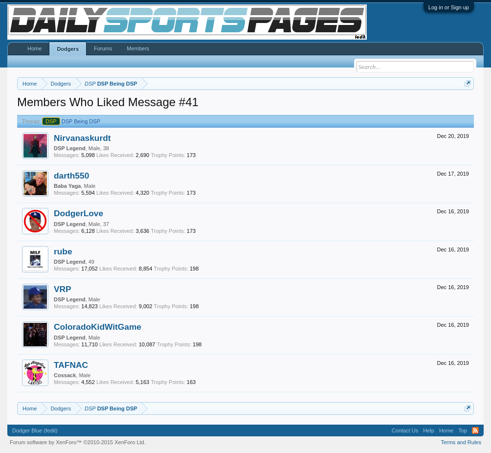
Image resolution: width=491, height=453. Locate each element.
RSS (475, 430)
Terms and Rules (461, 442)
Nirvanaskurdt (82, 138)
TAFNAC (71, 365)
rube (63, 251)
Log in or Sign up (448, 7)
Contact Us (405, 430)
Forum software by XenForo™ (78, 442)
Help (428, 430)
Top (462, 430)
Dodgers (68, 49)
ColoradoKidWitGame (97, 327)
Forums (103, 48)
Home (34, 48)
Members (138, 48)
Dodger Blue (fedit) (34, 430)
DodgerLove (78, 213)
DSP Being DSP (71, 121)
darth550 (71, 176)
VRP (62, 289)
